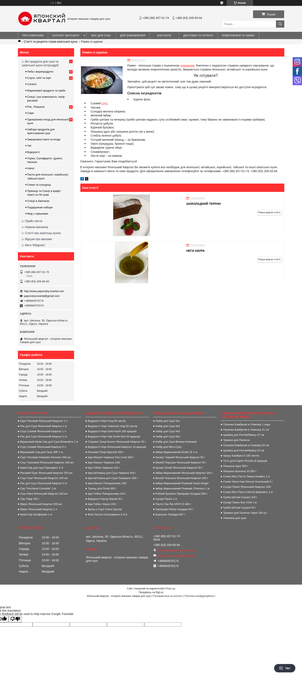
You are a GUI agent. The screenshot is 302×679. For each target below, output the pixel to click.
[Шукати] (280, 24)
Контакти (164, 35)
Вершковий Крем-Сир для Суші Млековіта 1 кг (49, 441)
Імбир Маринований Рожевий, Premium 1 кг (182, 488)
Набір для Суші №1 (167, 420)
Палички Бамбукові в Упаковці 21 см (246, 429)
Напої (31, 168)
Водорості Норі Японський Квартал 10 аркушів (117, 446)
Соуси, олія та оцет (39, 77)
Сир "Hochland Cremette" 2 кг (38, 488)
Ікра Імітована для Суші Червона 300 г (112, 472)
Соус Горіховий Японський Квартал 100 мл (47, 462)
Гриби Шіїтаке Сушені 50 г (239, 507)
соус (104, 103)
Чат (284, 668)
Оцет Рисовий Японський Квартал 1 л (44, 420)
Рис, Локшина (36, 106)
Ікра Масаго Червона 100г (104, 462)
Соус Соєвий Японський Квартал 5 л (43, 446)
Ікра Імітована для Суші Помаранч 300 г (113, 478)
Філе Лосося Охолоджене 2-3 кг (107, 514)
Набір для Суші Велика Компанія (176, 441)
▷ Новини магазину (35, 227)
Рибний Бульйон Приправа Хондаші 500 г (181, 493)
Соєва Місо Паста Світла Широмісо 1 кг (248, 492)
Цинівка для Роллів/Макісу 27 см (243, 434)
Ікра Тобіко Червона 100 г (104, 467)
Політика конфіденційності (199, 596)
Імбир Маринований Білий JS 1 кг (176, 452)
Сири (30, 113)
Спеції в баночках (38, 200)
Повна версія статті (269, 212)
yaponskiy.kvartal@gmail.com (42, 296)
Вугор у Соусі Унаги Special (105, 509)
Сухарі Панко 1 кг (166, 498)
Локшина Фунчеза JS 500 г (239, 471)
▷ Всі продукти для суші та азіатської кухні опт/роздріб (40, 63)
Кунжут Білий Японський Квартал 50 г (179, 467)
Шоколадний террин (203, 203)
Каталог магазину (65, 35)
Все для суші (101, 35)
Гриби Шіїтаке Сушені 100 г (240, 497)
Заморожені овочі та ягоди (43, 139)
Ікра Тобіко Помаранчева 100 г (107, 493)
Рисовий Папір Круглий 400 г (106, 452)
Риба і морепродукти (40, 71)
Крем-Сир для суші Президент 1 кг (41, 467)
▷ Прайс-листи (32, 221)
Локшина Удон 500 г (235, 466)
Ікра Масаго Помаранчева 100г (107, 483)
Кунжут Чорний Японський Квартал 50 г (180, 457)
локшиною (187, 65)
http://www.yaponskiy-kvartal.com (44, 291)
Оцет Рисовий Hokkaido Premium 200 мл (45, 457)
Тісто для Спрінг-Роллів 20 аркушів (245, 460)
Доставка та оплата (198, 35)
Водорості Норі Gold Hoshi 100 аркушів (112, 431)
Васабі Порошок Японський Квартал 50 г (180, 462)
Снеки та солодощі (39, 184)
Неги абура (195, 250)
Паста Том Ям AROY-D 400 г (173, 504)
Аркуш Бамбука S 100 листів (241, 455)
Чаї (29, 145)
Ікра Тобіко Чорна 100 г (102, 504)
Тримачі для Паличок (236, 440)
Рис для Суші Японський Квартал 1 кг (43, 426)
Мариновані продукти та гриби (46, 90)
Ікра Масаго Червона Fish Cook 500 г (111, 457)
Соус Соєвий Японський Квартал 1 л (43, 431)
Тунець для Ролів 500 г (102, 488)
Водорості (33, 152)
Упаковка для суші (234, 518)
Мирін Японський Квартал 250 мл (41, 504)
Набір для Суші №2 (167, 426)
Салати (32, 84)
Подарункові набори (40, 207)
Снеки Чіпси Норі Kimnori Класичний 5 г (248, 481)
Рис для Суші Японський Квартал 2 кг (43, 436)
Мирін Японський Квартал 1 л (38, 509)
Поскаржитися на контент (167, 596)
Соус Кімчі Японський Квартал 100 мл (44, 493)
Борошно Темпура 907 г (170, 514)
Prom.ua (170, 588)
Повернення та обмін (238, 35)
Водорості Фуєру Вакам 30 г (105, 498)
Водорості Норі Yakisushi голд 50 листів (112, 426)
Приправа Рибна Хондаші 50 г (174, 509)
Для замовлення (132, 35)
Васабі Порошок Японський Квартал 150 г (181, 478)
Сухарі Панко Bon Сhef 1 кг (240, 502)
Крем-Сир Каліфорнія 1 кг (36, 514)
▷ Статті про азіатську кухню (41, 233)
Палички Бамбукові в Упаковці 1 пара (246, 424)
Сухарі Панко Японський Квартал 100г (247, 486)
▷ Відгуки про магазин (37, 239)
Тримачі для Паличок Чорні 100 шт (245, 512)
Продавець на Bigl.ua (151, 592)
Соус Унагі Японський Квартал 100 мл (44, 478)
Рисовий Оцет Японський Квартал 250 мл (46, 472)
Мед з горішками (37, 213)
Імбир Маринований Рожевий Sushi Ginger (182, 483)
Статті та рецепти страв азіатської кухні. (51, 41)
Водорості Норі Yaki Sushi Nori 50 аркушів (114, 436)
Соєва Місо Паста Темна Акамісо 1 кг (246, 476)
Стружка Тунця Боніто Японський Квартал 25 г (117, 441)
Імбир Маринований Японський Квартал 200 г (184, 472)
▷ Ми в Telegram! (33, 245)
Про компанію (33, 35)
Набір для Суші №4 (167, 436)
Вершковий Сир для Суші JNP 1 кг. (42, 452)
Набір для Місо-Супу (168, 446)
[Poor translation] (15, 619)
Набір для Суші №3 (167, 431)
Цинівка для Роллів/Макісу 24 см (243, 450)
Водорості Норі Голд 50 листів (107, 420)
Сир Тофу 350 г (29, 498)
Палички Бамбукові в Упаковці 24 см (246, 445)
